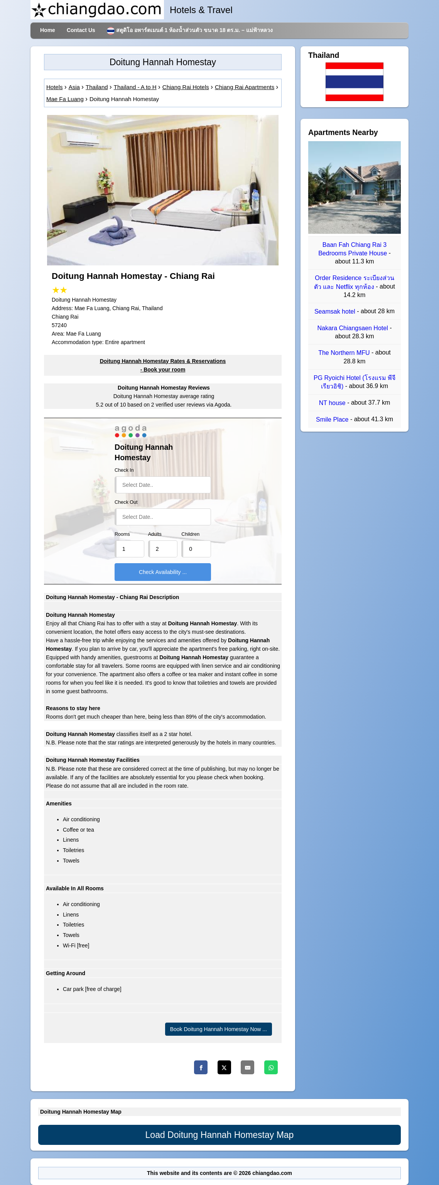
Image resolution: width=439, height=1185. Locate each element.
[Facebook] (201, 1067)
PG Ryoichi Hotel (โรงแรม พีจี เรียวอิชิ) (354, 382)
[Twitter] (224, 1067)
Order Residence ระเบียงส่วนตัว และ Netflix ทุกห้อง (354, 282)
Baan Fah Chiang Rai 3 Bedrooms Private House (353, 249)
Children (190, 534)
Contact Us (81, 30)
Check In (124, 470)
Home (47, 30)
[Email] (247, 1067)
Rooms (122, 534)
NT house (333, 403)
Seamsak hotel (335, 311)
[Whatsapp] (271, 1067)
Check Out (126, 502)
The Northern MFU (344, 353)
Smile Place (333, 420)
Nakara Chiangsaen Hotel (353, 328)
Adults (155, 534)
